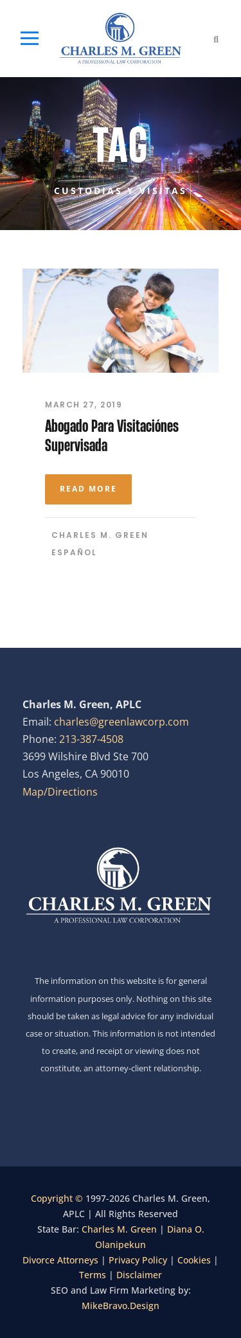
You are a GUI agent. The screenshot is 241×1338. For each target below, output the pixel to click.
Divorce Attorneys (60, 1260)
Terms (92, 1275)
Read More (88, 488)
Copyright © (58, 1198)
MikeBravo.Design (120, 1305)
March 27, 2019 (83, 404)
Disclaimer (139, 1275)
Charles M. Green (99, 535)
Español (74, 552)
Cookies (194, 1260)
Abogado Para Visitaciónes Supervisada (112, 435)
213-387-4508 (91, 739)
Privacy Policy (138, 1260)
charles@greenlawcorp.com (121, 722)
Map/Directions (60, 792)
